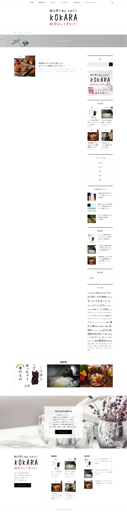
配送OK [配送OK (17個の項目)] (103, 340)
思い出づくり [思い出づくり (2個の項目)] (95, 330)
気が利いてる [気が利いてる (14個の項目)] (100, 334)
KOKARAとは (42, 2)
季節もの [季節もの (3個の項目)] (97, 326)
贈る (100, 179)
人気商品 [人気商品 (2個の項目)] (107, 322)
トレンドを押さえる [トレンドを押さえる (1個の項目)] (103, 318)
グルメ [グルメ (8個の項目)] (95, 315)
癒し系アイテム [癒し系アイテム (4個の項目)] (96, 337)
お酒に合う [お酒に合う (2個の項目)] (110, 297)
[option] (30, 375)
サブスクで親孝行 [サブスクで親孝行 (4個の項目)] (104, 316)
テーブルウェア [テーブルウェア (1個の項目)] (96, 318)
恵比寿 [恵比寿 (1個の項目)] (100, 330)
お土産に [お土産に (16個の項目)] (92, 296)
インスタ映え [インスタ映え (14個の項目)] (102, 309)
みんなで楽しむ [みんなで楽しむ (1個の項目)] (108, 305)
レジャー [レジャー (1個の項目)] (96, 322)
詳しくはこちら (63, 432)
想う (100, 171)
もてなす (100, 167)
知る (100, 175)
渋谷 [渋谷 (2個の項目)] (108, 334)
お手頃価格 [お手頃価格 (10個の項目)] (102, 297)
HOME (32, 2)
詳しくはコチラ (23, 485)
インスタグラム (65, 2)
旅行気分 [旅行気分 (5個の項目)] (106, 330)
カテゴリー (53, 2)
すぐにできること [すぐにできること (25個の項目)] (98, 301)
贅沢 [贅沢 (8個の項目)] (97, 341)
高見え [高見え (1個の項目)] (89, 343)
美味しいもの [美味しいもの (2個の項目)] (105, 337)
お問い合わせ (76, 2)
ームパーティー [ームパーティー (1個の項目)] (101, 322)
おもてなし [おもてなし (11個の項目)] (106, 293)
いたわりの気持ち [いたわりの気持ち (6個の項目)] (94, 293)
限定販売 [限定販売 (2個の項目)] (109, 341)
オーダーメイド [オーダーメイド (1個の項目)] (95, 312)
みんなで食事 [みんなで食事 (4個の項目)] (92, 309)
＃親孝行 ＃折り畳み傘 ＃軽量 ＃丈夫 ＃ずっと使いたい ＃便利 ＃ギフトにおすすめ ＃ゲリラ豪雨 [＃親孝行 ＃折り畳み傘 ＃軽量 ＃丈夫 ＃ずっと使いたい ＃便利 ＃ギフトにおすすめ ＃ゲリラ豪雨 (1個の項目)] (100, 348)
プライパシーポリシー (91, 2)
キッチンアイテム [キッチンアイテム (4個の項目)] (104, 312)
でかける (100, 162)
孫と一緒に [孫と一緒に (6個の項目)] (105, 326)
